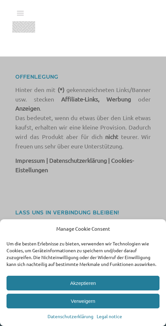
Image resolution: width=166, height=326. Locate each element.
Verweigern (83, 301)
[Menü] (20, 13)
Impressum (30, 160)
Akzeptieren (83, 283)
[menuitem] (20, 13)
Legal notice (109, 316)
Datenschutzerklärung (70, 316)
